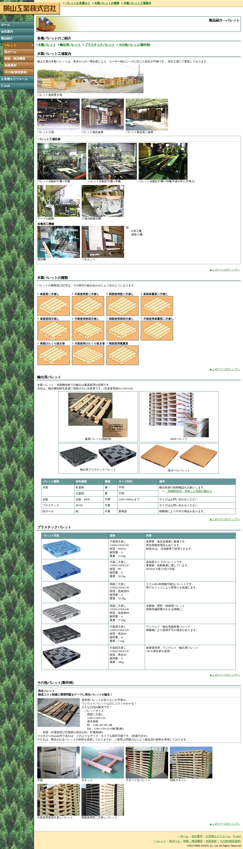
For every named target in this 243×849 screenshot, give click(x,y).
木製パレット (47, 44)
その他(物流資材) (15, 72)
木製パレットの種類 (106, 3)
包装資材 (10, 65)
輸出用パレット (70, 44)
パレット (10, 45)
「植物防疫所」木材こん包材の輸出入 (188, 491)
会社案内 (7, 31)
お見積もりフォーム (14, 79)
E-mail (5, 85)
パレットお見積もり (77, 3)
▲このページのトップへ (224, 269)
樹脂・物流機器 (14, 58)
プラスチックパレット (100, 44)
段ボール (10, 52)
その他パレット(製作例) (135, 44)
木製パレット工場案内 (137, 3)
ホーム (5, 24)
